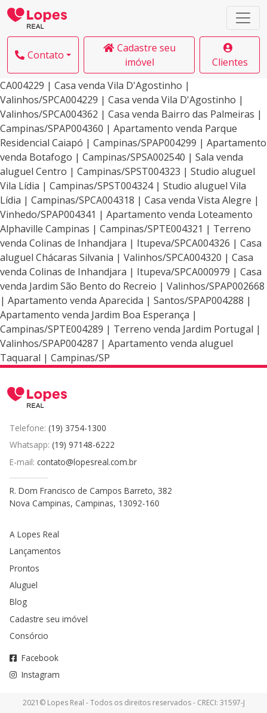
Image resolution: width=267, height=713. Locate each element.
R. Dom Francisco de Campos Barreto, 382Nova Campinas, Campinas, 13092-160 (91, 496)
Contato (39, 55)
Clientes (230, 56)
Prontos (24, 568)
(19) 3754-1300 (77, 428)
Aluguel (24, 585)
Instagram (35, 674)
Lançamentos (35, 551)
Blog (18, 601)
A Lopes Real (34, 534)
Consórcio (29, 635)
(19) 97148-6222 (83, 444)
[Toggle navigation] (243, 18)
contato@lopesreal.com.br (87, 462)
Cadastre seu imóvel (139, 55)
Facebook (34, 657)
